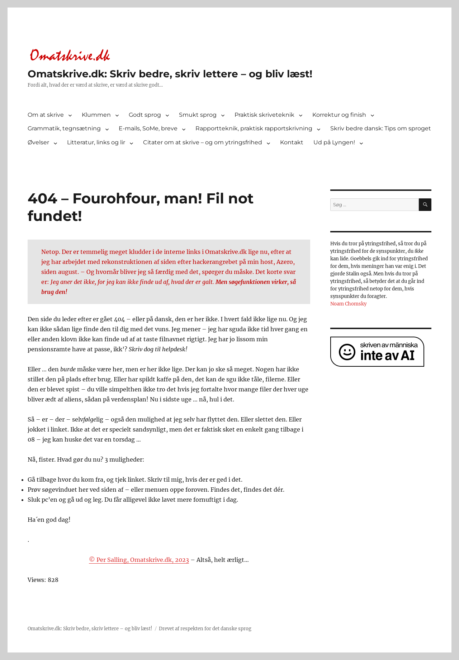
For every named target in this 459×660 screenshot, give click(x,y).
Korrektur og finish (339, 114)
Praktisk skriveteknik (264, 114)
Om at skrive (46, 114)
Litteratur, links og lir (96, 142)
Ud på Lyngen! (334, 142)
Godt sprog (145, 114)
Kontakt (291, 142)
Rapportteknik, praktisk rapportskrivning (253, 128)
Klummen (96, 114)
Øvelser (38, 142)
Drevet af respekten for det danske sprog (205, 629)
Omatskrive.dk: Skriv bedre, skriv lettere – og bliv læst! (170, 74)
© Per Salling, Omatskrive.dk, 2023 (139, 559)
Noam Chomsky (348, 304)
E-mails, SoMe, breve (148, 128)
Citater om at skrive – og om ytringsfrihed (202, 142)
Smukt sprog (198, 114)
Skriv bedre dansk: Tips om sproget (380, 128)
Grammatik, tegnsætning (64, 128)
